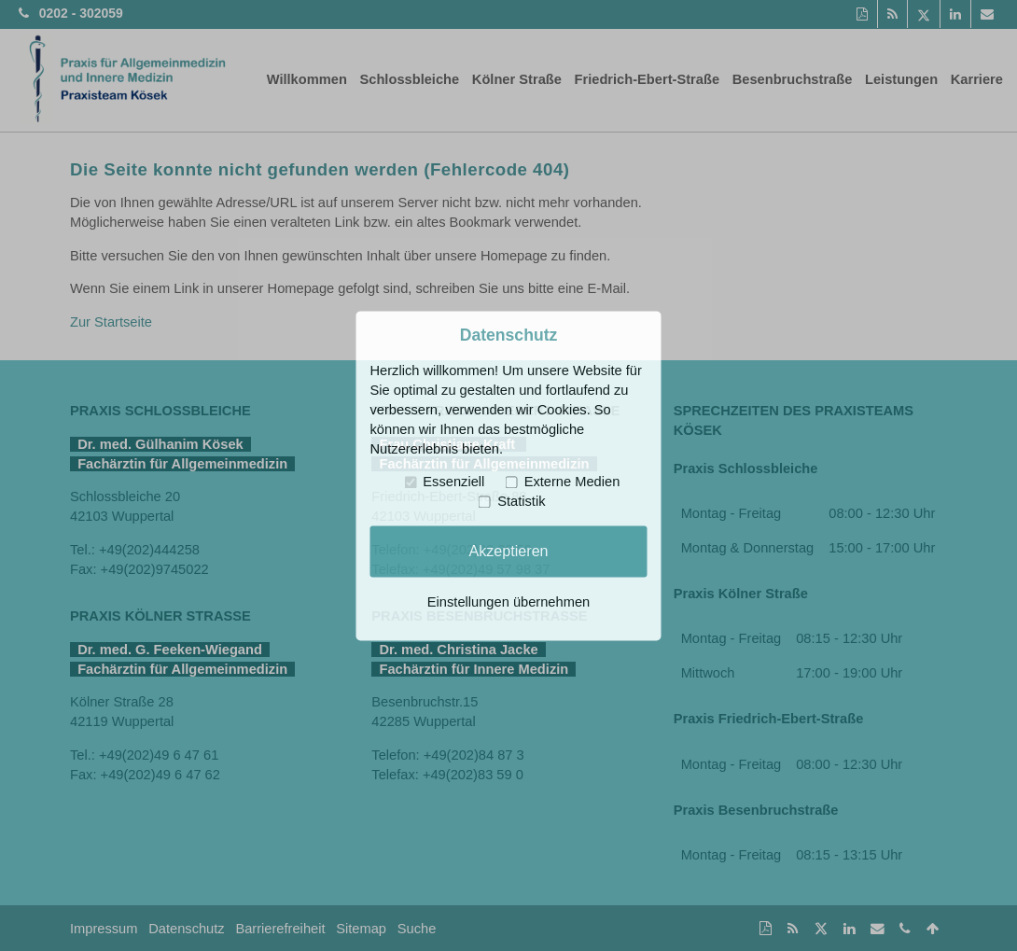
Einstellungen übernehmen (508, 601)
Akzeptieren (508, 550)
